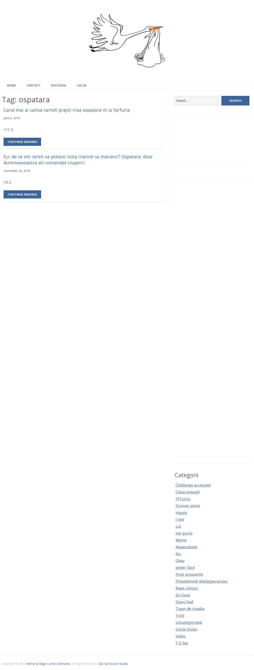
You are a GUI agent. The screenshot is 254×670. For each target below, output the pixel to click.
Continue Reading (22, 142)
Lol (178, 526)
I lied (180, 519)
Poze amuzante (189, 574)
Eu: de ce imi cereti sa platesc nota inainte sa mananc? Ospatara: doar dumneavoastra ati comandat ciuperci (78, 160)
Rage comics (187, 588)
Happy (181, 512)
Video (181, 636)
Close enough (188, 491)
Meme (181, 539)
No (178, 553)
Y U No (182, 642)
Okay (180, 560)
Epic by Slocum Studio (113, 664)
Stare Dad (184, 601)
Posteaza (58, 85)
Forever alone (188, 505)
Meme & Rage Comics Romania (48, 664)
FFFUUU (183, 498)
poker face (185, 567)
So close (183, 594)
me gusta (184, 533)
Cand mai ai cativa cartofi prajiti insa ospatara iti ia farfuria (67, 110)
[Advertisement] (213, 321)
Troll (180, 615)
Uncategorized (189, 622)
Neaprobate (186, 546)
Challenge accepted (193, 485)
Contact (33, 85)
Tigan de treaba (190, 608)
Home (11, 85)
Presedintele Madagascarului (202, 581)
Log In (81, 85)
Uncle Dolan (186, 629)
